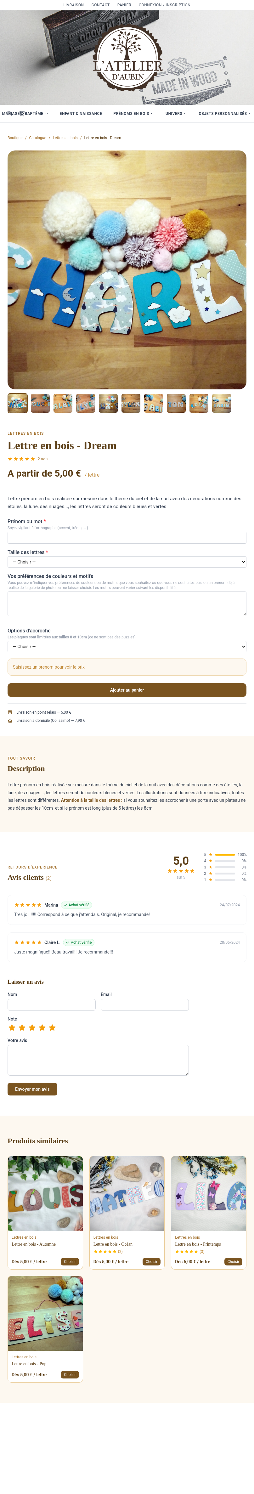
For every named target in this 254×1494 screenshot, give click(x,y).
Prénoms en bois (133, 113)
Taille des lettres (28, 552)
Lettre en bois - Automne (34, 1244)
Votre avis (17, 1040)
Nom (12, 994)
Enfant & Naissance (81, 113)
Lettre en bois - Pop (29, 1363)
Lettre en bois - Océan (113, 1244)
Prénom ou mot (27, 521)
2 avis (43, 459)
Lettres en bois (65, 138)
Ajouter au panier (127, 690)
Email (106, 994)
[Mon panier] (22, 113)
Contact (101, 5)
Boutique (15, 138)
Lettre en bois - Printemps (198, 1244)
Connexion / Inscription (165, 5)
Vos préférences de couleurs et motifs (50, 576)
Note (12, 1018)
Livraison (74, 5)
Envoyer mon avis (32, 1089)
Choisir (70, 1261)
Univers (177, 113)
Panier (124, 5)
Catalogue (37, 138)
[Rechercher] (9, 113)
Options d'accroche (29, 631)
